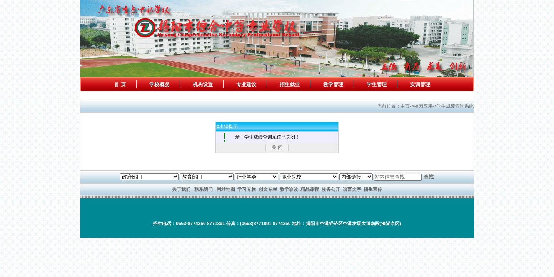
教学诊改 (289, 189)
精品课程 (309, 189)
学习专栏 (246, 189)
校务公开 (331, 189)
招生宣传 (373, 189)
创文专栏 (268, 189)
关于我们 (181, 189)
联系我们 (203, 189)
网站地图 (226, 189)
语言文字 (352, 189)
